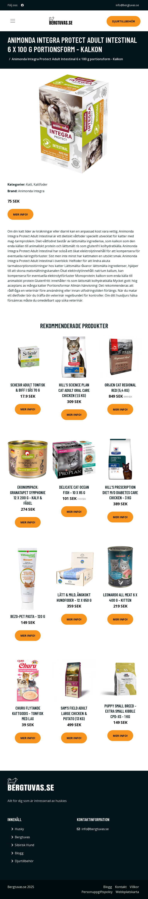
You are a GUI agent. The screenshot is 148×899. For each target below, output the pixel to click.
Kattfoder (40, 184)
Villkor (134, 887)
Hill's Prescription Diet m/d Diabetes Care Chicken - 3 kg (120, 492)
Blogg (19, 853)
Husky (19, 829)
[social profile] (22, 5)
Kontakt (121, 887)
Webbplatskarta (127, 892)
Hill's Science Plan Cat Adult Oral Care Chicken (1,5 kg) (74, 390)
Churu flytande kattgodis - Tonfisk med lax (27, 713)
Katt (29, 184)
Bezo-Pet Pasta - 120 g (27, 616)
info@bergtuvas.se (127, 5)
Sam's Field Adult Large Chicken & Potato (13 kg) (74, 713)
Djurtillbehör (123, 21)
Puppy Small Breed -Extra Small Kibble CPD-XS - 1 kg (120, 711)
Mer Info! (20, 214)
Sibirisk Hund (24, 845)
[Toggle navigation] (13, 21)
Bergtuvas (22, 837)
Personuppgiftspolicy (97, 892)
